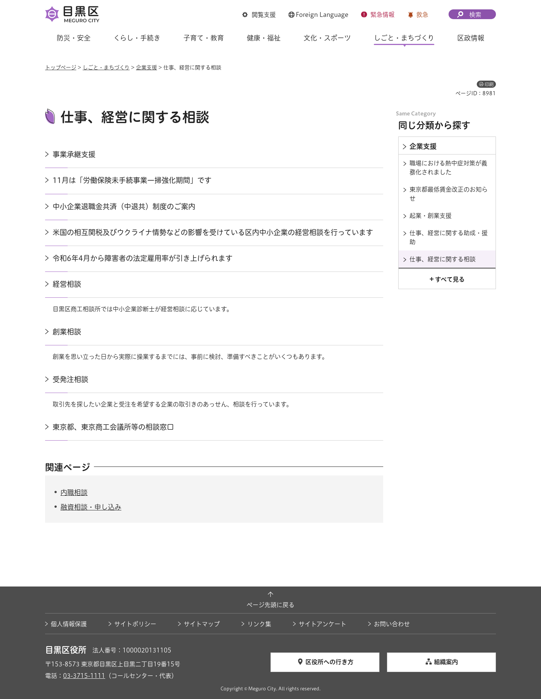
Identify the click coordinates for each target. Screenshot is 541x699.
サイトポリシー (135, 624)
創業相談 (67, 331)
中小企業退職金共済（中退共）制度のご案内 (124, 206)
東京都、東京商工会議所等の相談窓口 (113, 426)
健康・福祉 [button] (264, 37)
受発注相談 (70, 379)
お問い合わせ (392, 624)
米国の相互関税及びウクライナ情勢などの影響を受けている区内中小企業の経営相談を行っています (213, 232)
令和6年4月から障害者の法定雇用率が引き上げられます (143, 258)
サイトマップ (202, 624)
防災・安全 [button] (74, 37)
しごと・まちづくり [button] (404, 37)
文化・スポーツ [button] (327, 37)
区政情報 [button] (470, 37)
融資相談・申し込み (90, 507)
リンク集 (259, 624)
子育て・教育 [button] (203, 37)
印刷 (489, 84)
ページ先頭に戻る (270, 605)
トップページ (60, 67)
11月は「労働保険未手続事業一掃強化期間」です (132, 180)
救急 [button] (422, 15)
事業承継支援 (74, 154)
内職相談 (74, 492)
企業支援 (146, 67)
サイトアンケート (322, 624)
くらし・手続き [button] (136, 37)
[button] (259, 15)
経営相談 (67, 284)
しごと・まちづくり (106, 67)
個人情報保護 (69, 624)
